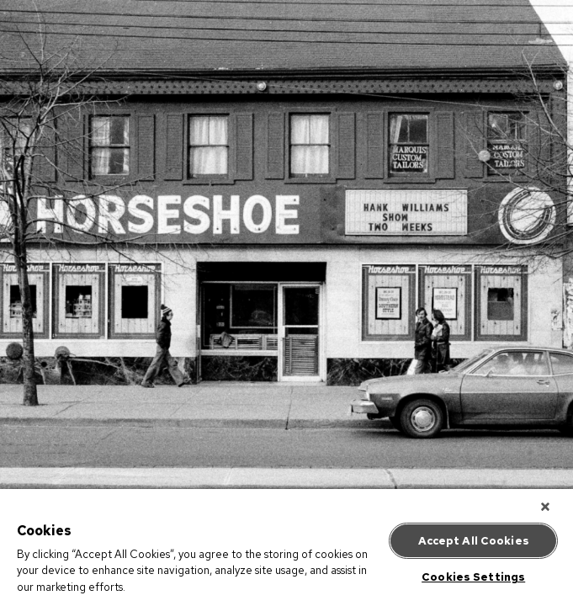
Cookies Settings (473, 574)
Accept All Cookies (473, 538)
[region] (286, 549)
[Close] (551, 510)
